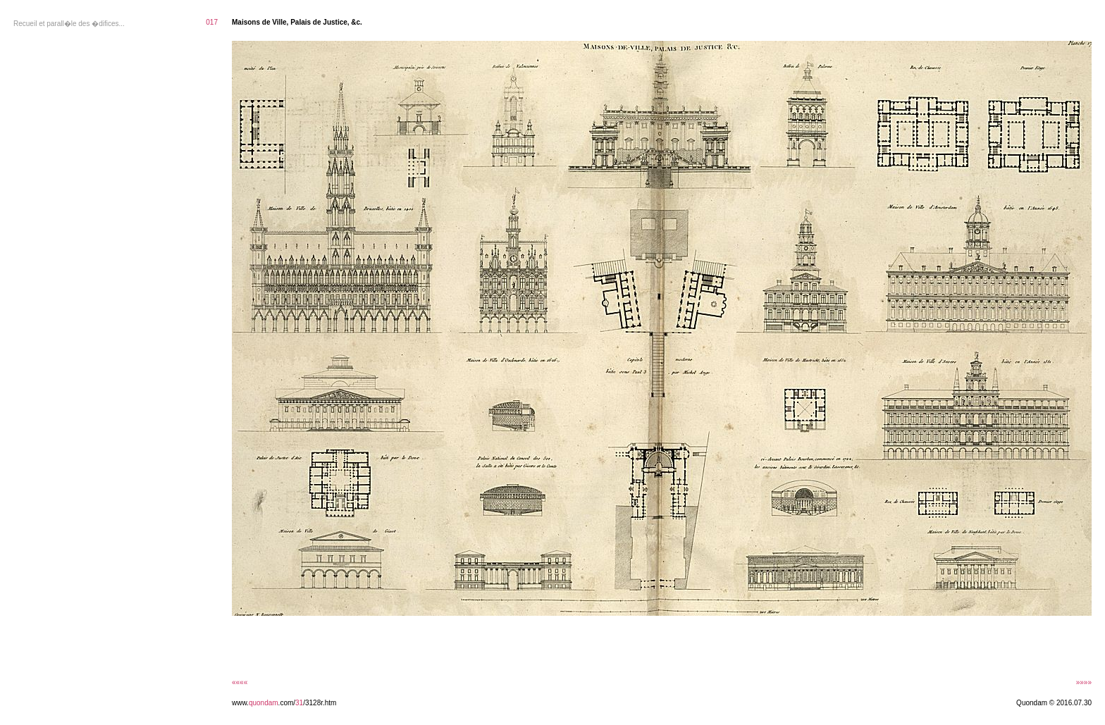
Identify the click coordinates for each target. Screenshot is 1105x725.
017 (212, 22)
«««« (239, 682)
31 (299, 703)
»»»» (1084, 682)
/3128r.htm (319, 703)
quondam (263, 703)
